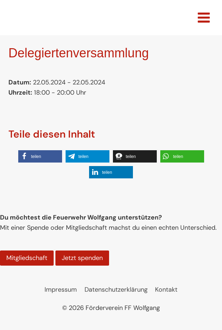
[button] (40, 156)
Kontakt (166, 289)
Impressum (61, 289)
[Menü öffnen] (204, 17)
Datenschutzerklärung (116, 289)
